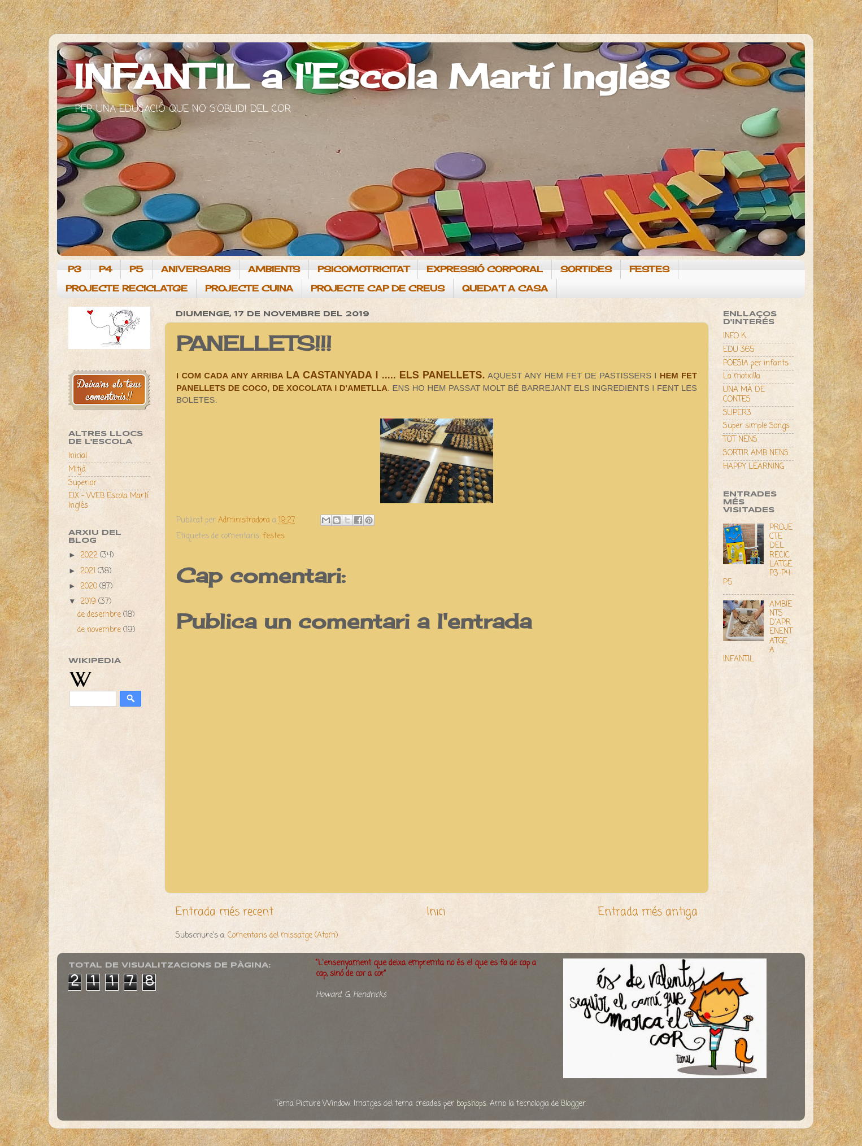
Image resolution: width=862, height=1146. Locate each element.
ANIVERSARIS (195, 269)
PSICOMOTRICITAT (363, 269)
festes (274, 536)
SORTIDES (586, 269)
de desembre (100, 615)
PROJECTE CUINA (249, 288)
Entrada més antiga (648, 912)
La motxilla (741, 376)
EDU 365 (738, 350)
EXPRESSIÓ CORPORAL (484, 269)
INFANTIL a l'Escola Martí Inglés (372, 76)
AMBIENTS (274, 269)
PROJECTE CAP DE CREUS (378, 288)
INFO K (734, 336)
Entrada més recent (224, 912)
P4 (105, 269)
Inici (435, 912)
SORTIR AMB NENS (756, 453)
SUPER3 (737, 413)
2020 (89, 586)
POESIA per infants (756, 363)
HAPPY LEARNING (753, 467)
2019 (89, 602)
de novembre (100, 630)
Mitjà (77, 470)
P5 (136, 269)
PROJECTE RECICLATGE (127, 288)
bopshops (471, 1104)
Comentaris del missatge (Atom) (283, 936)
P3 (74, 269)
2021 (89, 571)
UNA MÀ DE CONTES (744, 394)
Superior (82, 483)
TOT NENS (740, 440)
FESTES (649, 269)
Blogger (573, 1104)
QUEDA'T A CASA (505, 288)
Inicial (77, 456)
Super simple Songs (756, 426)
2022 (90, 555)
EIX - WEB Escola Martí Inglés (108, 500)
